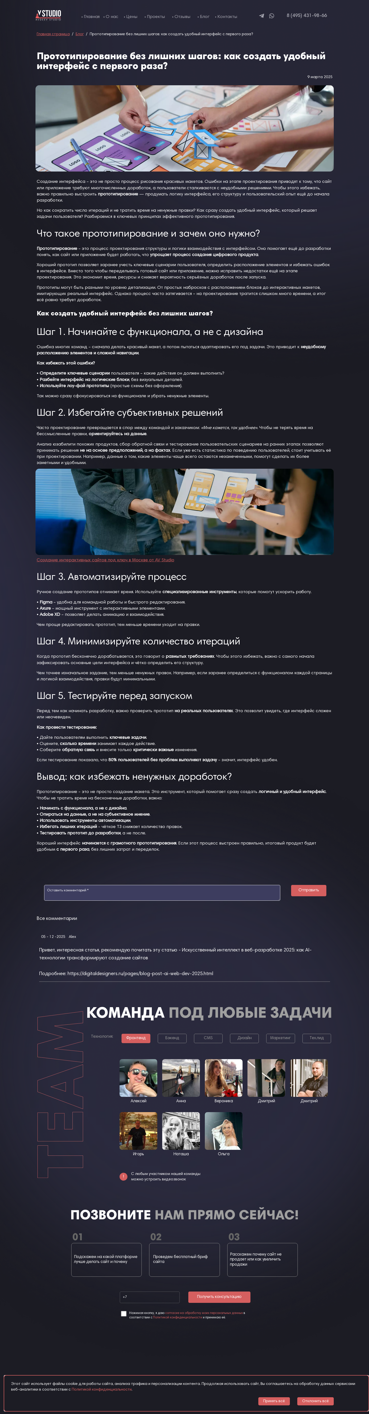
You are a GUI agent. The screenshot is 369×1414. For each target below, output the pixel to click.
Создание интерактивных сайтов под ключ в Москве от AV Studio (105, 560)
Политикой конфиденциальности (177, 1317)
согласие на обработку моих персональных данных (204, 1313)
